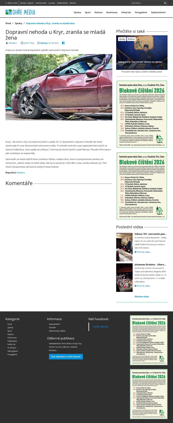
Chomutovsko (41, 3)
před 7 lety (29, 43)
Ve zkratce (53, 43)
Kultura (98, 12)
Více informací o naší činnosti (66, 356)
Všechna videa (142, 296)
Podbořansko (62, 3)
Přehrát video (142, 252)
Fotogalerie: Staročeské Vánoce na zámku (140, 61)
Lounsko (51, 3)
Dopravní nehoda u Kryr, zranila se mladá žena (50, 23)
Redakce (13, 43)
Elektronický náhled (57, 331)
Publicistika (12, 341)
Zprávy (77, 12)
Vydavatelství (158, 12)
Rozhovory (111, 12)
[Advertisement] (58, 129)
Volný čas (126, 12)
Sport (88, 12)
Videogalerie (12, 351)
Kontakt (52, 327)
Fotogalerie (141, 12)
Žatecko (73, 3)
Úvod (8, 23)
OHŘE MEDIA (101, 326)
